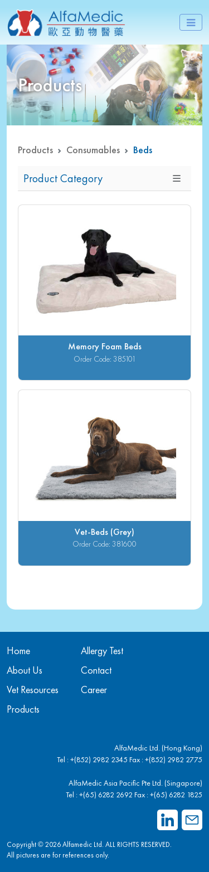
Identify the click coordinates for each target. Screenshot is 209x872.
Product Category (63, 178)
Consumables (93, 149)
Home (18, 650)
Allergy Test (102, 650)
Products (35, 149)
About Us (24, 670)
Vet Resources (33, 689)
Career (94, 689)
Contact (96, 670)
